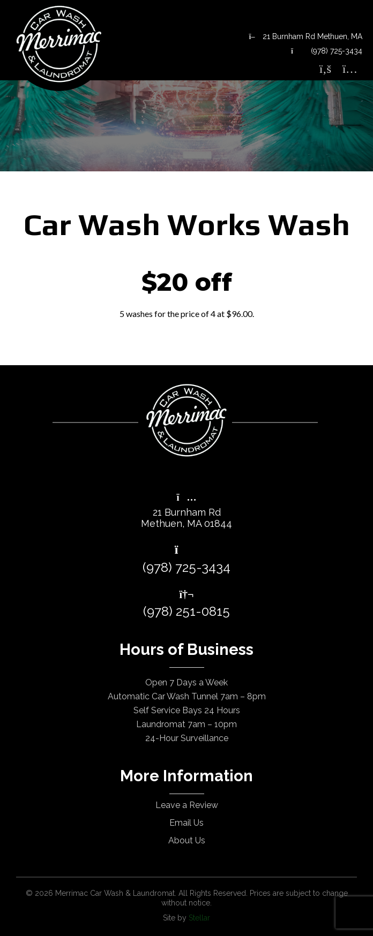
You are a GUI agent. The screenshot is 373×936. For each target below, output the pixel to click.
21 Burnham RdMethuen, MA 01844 (186, 511)
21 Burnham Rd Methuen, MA (305, 36)
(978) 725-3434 (326, 51)
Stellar (199, 918)
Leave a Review (186, 805)
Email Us (186, 823)
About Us (186, 840)
